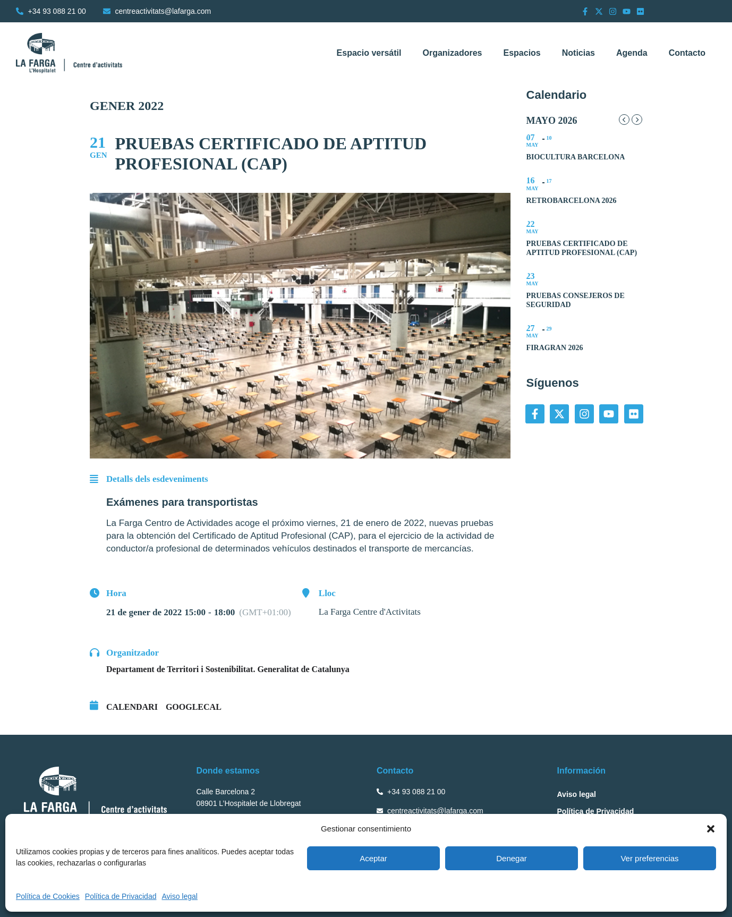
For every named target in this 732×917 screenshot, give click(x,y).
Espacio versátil (369, 52)
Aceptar (373, 858)
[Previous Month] (624, 119)
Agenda (632, 52)
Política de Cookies (48, 896)
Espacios (521, 52)
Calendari (132, 706)
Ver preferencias (649, 858)
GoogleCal (194, 706)
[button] (710, 828)
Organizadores (452, 52)
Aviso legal (179, 896)
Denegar (511, 858)
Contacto (687, 52)
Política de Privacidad (121, 896)
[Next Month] (637, 119)
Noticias (578, 52)
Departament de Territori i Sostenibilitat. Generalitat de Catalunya (228, 669)
